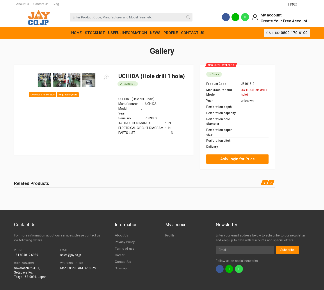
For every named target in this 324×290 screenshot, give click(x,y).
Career (120, 255)
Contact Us (40, 3)
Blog (56, 3)
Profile (169, 235)
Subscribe (287, 250)
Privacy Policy (125, 242)
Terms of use (124, 249)
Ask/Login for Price (237, 159)
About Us (22, 3)
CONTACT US (192, 32)
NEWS (155, 32)
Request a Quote (68, 94)
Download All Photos (42, 94)
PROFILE (171, 32)
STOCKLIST (95, 32)
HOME (76, 32)
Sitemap (121, 268)
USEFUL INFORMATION (127, 32)
